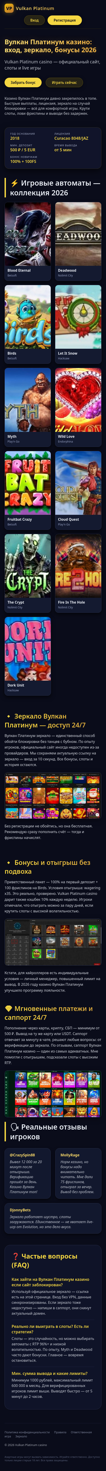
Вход (34, 20)
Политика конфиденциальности (27, 1432)
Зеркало (21, 1436)
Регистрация (65, 20)
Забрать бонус (23, 82)
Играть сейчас (64, 82)
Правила (60, 1432)
